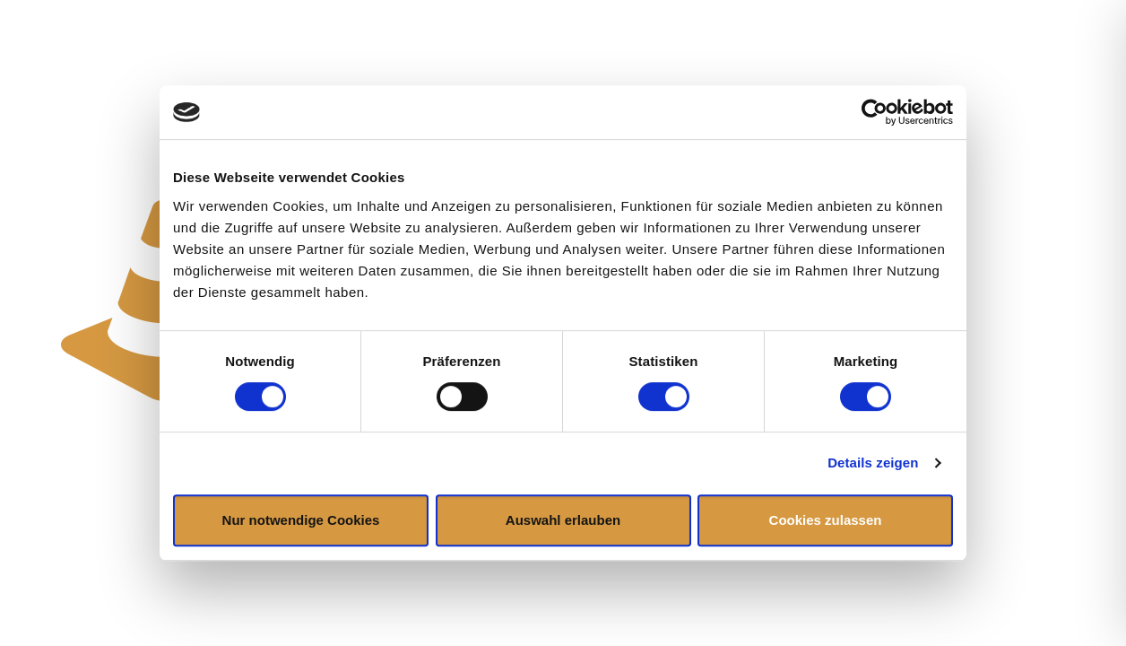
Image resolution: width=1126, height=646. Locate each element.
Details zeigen (872, 462)
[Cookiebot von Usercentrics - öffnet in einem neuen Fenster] (874, 112)
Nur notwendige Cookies (301, 520)
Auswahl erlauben (563, 520)
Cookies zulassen (825, 520)
